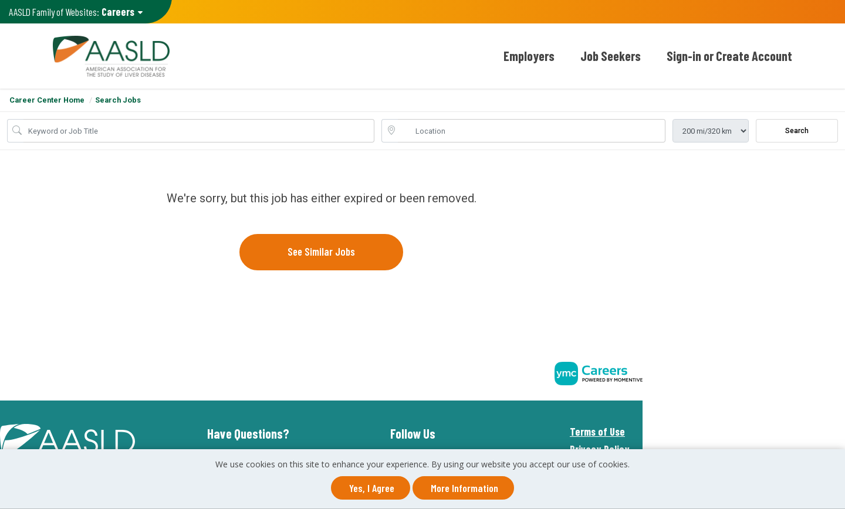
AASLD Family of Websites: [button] (74, 12)
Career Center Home (46, 100)
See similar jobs (321, 251)
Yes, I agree (371, 487)
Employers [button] (529, 55)
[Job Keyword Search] (198, 130)
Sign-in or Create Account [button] (729, 55)
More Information (464, 487)
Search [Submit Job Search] (797, 131)
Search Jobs (118, 100)
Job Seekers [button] (610, 55)
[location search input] (531, 130)
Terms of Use (597, 431)
